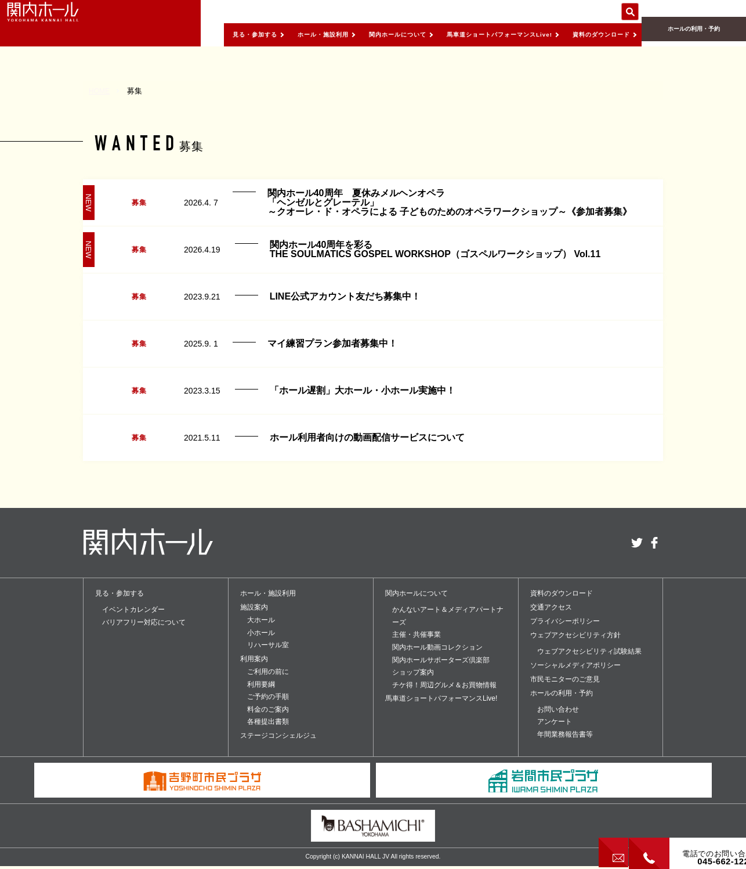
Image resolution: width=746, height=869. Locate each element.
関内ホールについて (359, 34)
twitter (637, 542)
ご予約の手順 (268, 697)
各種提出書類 (268, 721)
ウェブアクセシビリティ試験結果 (589, 651)
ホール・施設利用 (274, 34)
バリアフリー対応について (144, 622)
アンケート (554, 721)
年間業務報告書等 (565, 734)
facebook (654, 542)
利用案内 (254, 659)
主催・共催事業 (416, 634)
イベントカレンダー (133, 609)
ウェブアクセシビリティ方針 (575, 635)
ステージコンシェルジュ (278, 735)
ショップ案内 (413, 672)
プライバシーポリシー (565, 621)
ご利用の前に (268, 672)
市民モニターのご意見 (565, 679)
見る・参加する (196, 34)
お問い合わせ (558, 709)
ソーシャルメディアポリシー (575, 665)
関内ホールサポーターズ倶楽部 (441, 660)
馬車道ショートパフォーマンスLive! (477, 34)
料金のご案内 (268, 709)
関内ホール (64, 23)
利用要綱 (261, 684)
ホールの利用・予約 (694, 35)
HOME (100, 90)
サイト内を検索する (630, 11)
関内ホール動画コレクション (437, 647)
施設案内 (254, 607)
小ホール (261, 633)
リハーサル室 (268, 645)
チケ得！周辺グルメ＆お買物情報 (444, 685)
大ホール (261, 620)
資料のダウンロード (595, 34)
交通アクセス (551, 607)
